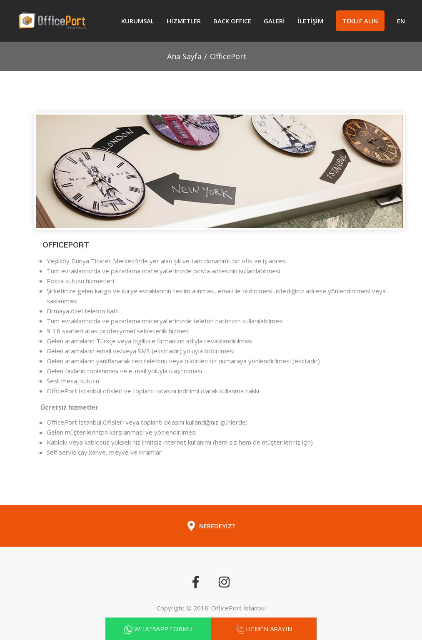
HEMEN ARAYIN (269, 629)
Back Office (232, 21)
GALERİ (274, 21)
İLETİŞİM (310, 21)
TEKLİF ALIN (360, 21)
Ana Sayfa (184, 56)
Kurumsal (137, 21)
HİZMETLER (184, 21)
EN (401, 21)
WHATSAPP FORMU (163, 629)
